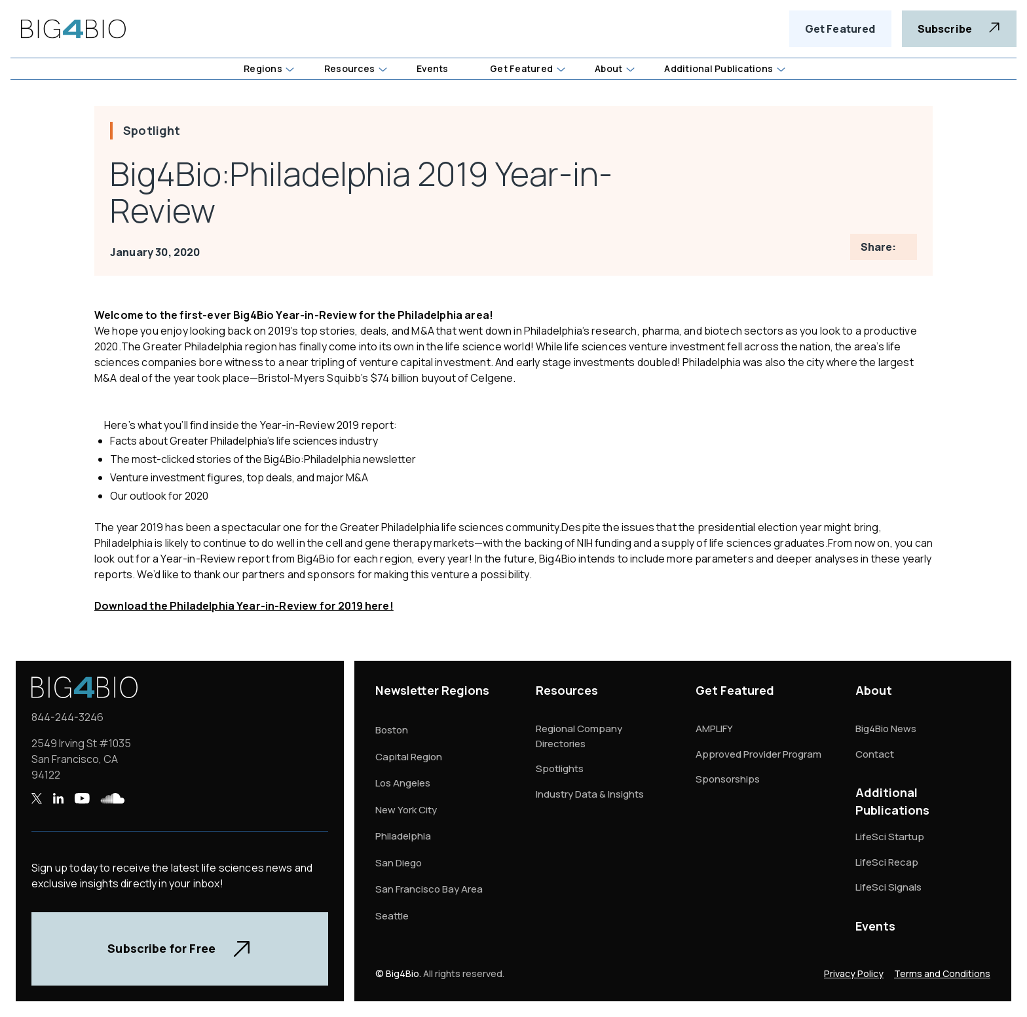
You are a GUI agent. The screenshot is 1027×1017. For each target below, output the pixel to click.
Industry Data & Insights (590, 794)
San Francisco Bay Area (429, 889)
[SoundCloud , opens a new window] (112, 798)
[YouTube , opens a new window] (82, 798)
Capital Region (408, 757)
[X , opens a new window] (36, 798)
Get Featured (840, 29)
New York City (406, 810)
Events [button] (432, 68)
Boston (391, 730)
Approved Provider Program (758, 754)
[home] (73, 29)
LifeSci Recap (886, 862)
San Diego (398, 863)
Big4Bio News (885, 728)
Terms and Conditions (942, 973)
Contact (874, 754)
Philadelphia (403, 836)
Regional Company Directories (579, 736)
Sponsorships (728, 779)
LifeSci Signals (888, 887)
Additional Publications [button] (718, 68)
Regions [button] (263, 68)
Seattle (392, 916)
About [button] (608, 68)
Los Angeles (402, 783)
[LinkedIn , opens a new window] (58, 798)
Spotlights (560, 768)
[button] (268, 69)
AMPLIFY (714, 728)
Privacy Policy (854, 973)
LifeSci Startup (889, 836)
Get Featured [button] (521, 68)
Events (875, 926)
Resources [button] (349, 68)
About (873, 690)
